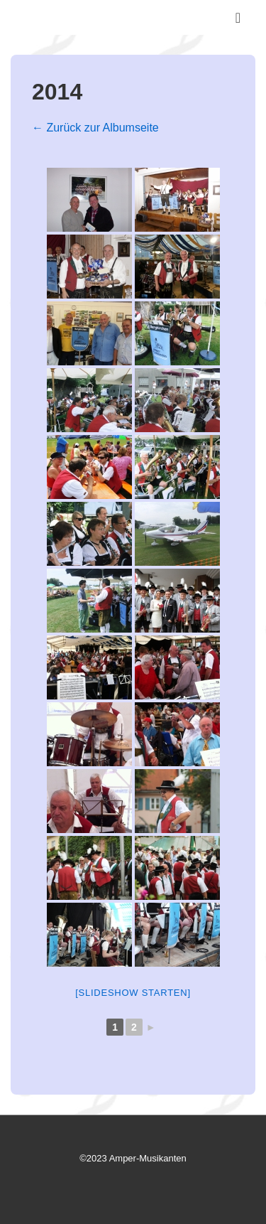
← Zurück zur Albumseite (95, 128)
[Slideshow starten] (133, 992)
